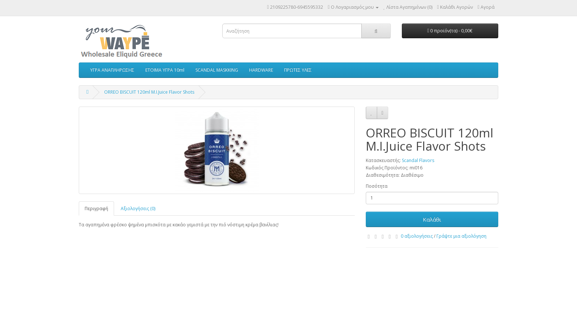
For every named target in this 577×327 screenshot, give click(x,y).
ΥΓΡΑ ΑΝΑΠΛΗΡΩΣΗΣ (112, 70)
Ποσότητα (376, 186)
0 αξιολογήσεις (417, 236)
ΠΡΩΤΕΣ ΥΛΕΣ (298, 70)
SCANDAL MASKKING (216, 70)
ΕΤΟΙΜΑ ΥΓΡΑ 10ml (164, 70)
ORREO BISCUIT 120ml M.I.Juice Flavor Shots (149, 92)
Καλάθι (432, 219)
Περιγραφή (96, 208)
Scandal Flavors (418, 160)
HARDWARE (261, 70)
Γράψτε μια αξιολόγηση (461, 236)
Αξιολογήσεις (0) (138, 208)
